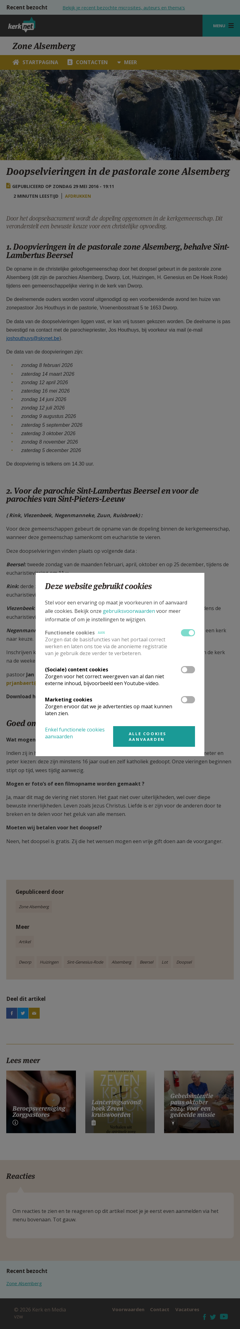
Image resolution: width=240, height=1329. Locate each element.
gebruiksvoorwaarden (129, 611)
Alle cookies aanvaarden (148, 736)
